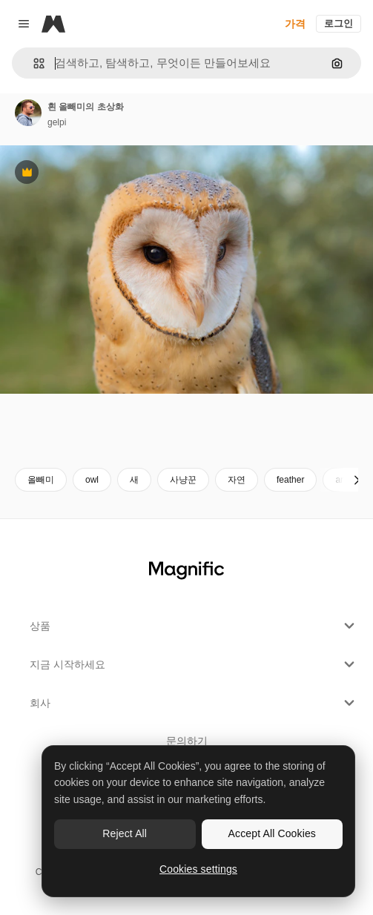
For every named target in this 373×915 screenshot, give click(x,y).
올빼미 (40, 480)
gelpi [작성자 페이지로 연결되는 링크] (56, 122)
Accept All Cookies (272, 833)
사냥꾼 (183, 480)
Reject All (124, 833)
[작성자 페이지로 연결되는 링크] (28, 112)
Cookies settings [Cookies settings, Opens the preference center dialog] (198, 869)
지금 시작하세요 (194, 664)
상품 (194, 626)
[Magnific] (53, 24)
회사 (194, 703)
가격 (295, 24)
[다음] (356, 480)
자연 (236, 480)
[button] (33, 63)
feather (290, 480)
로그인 (338, 23)
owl (92, 480)
